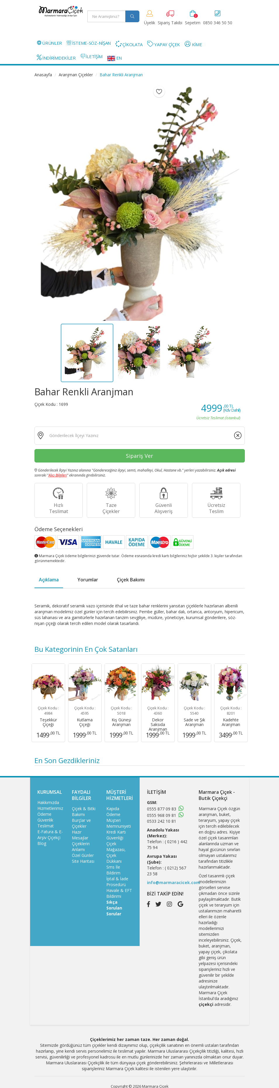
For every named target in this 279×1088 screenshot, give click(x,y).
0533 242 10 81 (161, 821)
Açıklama (49, 579)
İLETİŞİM (91, 56)
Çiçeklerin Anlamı (81, 846)
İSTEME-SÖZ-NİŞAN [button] (89, 43)
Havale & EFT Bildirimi (119, 893)
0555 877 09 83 (161, 809)
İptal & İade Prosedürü (117, 881)
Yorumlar (87, 579)
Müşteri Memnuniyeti (118, 823)
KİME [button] (193, 44)
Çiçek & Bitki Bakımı (84, 811)
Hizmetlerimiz (50, 808)
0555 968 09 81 (161, 815)
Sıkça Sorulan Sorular (114, 908)
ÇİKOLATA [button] (129, 44)
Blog (41, 843)
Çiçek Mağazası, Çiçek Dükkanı (116, 852)
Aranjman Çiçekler (76, 74)
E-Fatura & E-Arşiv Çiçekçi (50, 834)
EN (114, 58)
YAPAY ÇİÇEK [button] (163, 44)
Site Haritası (83, 861)
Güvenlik (45, 820)
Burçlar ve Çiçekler (81, 823)
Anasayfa (43, 74)
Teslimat (45, 826)
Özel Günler (83, 855)
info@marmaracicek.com (173, 882)
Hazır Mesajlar (80, 835)
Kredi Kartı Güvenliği (116, 835)
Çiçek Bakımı (131, 579)
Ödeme (44, 814)
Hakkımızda (48, 802)
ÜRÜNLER (49, 43)
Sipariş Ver (139, 455)
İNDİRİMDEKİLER (56, 57)
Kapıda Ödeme (113, 811)
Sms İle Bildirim (113, 870)
